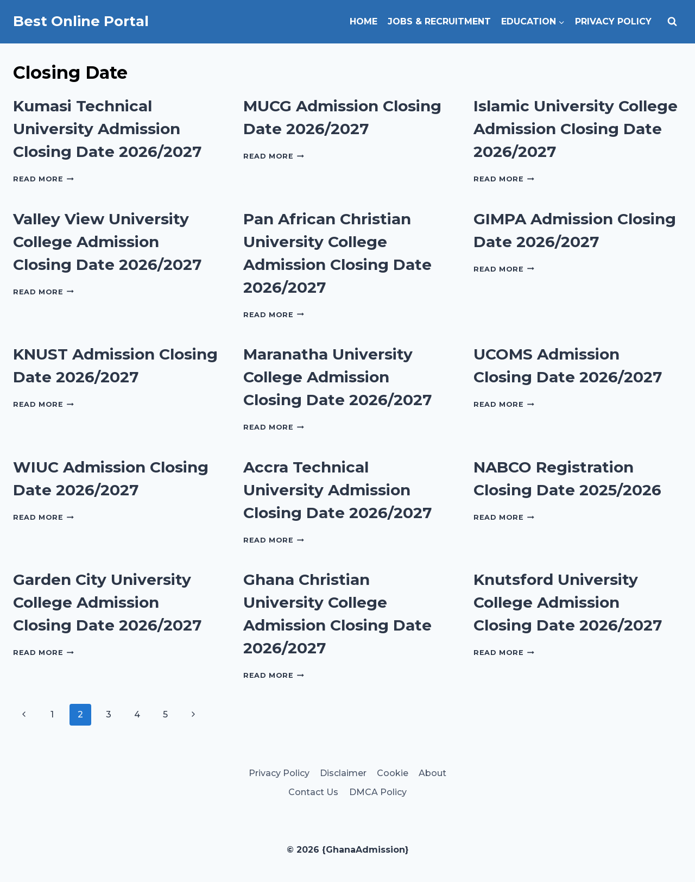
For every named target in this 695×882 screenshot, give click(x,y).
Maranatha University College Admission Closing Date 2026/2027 (337, 377)
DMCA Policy (378, 792)
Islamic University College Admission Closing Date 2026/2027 (575, 129)
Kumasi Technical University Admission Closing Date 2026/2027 (107, 129)
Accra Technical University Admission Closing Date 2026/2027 (337, 490)
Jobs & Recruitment (439, 21)
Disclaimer (343, 773)
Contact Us (313, 792)
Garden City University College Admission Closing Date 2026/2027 (107, 602)
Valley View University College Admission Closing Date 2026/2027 (107, 242)
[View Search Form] (672, 22)
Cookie (392, 773)
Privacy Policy (613, 21)
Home (363, 21)
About (432, 773)
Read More (43, 179)
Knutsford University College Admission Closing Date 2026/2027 (567, 602)
